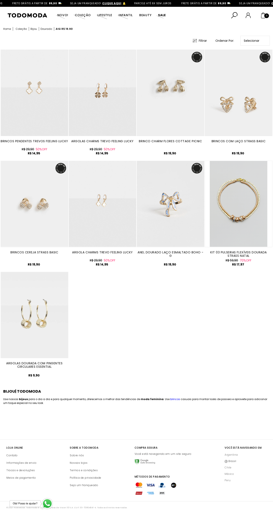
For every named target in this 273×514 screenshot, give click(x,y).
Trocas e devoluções (20, 470)
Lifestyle (104, 15)
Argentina (231, 455)
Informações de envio (21, 463)
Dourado (46, 29)
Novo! (62, 15)
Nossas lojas (78, 463)
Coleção (83, 15)
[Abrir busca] (234, 15)
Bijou (33, 29)
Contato (12, 455)
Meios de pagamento (21, 478)
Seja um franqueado (84, 485)
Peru (228, 480)
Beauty (145, 15)
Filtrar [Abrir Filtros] (203, 41)
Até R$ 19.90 (64, 29)
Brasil (232, 461)
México (229, 474)
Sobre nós (77, 455)
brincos (175, 399)
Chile (228, 467)
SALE (162, 15)
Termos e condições (84, 470)
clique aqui (116, 3)
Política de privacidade (85, 478)
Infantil (126, 15)
